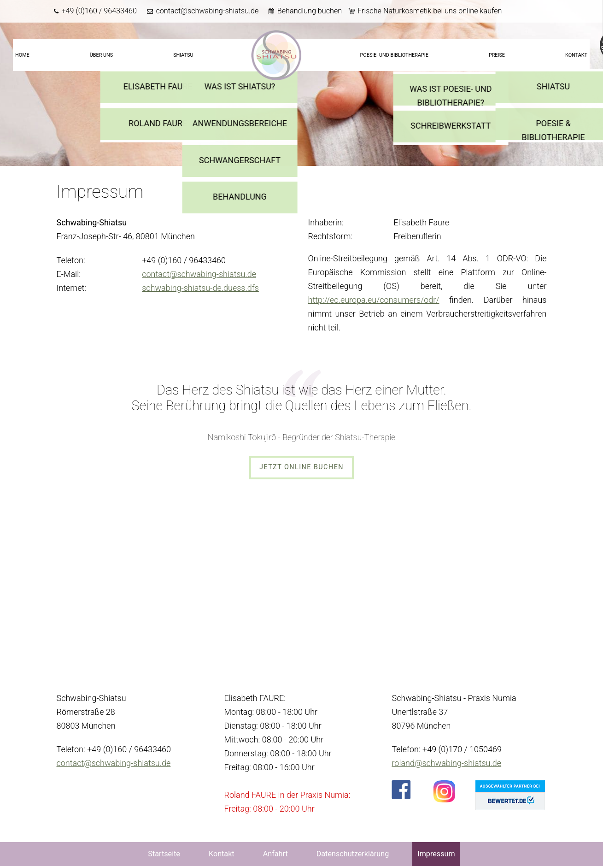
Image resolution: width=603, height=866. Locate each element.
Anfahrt (275, 853)
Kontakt (576, 55)
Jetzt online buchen (301, 467)
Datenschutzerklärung (352, 853)
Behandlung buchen (309, 10)
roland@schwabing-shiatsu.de (446, 763)
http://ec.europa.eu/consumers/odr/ (373, 300)
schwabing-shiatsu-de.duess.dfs (200, 288)
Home (22, 55)
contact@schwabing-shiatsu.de (207, 10)
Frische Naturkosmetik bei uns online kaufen (429, 10)
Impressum (436, 853)
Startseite (276, 55)
